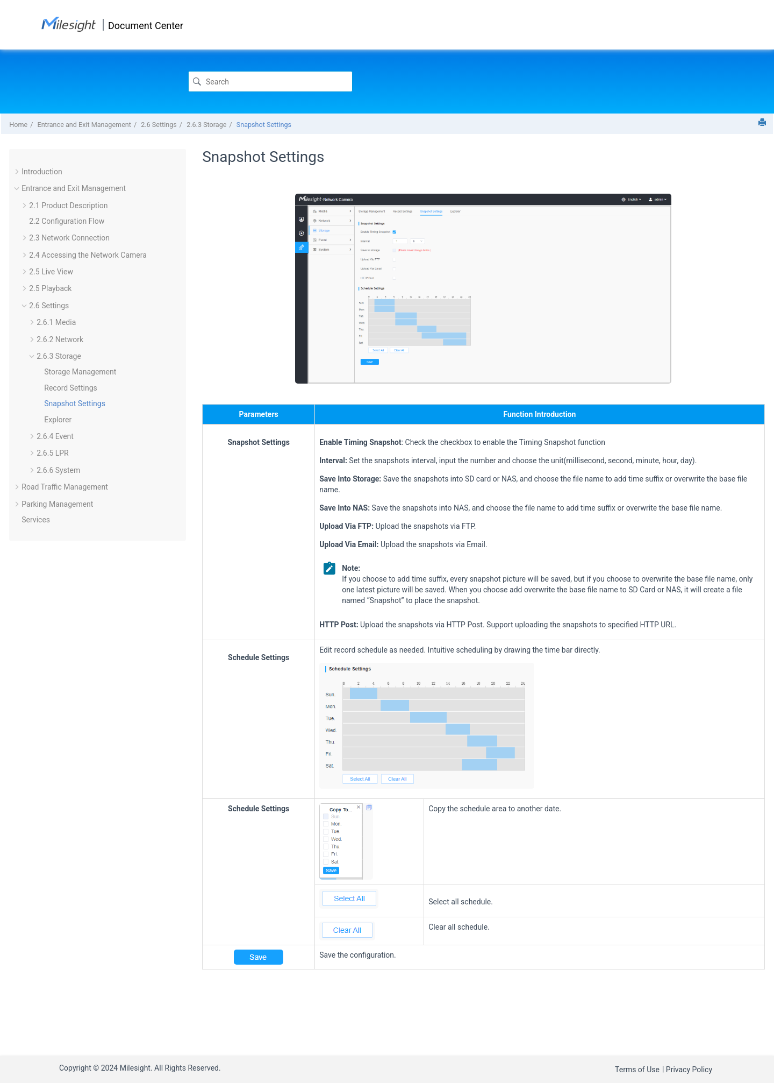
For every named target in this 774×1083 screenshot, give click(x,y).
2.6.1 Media (56, 322)
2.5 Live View (51, 271)
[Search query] (270, 81)
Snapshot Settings (263, 125)
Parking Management (57, 504)
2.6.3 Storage (206, 125)
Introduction (42, 171)
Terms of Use (637, 1069)
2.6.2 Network (60, 339)
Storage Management (80, 371)
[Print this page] (762, 122)
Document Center (145, 25)
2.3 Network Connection (69, 237)
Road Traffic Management (65, 487)
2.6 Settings (159, 125)
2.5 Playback (50, 288)
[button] (17, 172)
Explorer (57, 419)
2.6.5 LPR (52, 453)
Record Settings (70, 388)
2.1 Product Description (68, 205)
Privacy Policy (689, 1069)
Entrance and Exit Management (84, 125)
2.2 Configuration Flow (66, 221)
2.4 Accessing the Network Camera (88, 255)
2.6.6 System (58, 470)
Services (36, 519)
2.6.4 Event (55, 436)
